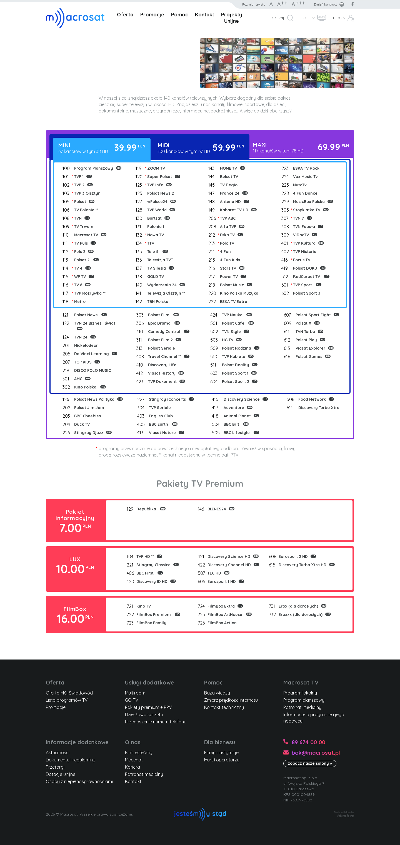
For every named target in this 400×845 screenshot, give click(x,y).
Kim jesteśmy (138, 752)
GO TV (308, 17)
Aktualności (57, 752)
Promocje (152, 14)
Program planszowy (303, 700)
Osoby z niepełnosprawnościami (79, 781)
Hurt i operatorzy (221, 760)
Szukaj (278, 17)
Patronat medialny (302, 707)
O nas (133, 742)
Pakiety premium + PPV (148, 707)
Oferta (125, 14)
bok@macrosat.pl (316, 752)
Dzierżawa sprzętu (144, 714)
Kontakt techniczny (224, 707)
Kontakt (204, 14)
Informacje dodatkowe (77, 742)
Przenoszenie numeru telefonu (155, 721)
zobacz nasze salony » (310, 763)
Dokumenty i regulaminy (70, 760)
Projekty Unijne (231, 17)
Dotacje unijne (60, 774)
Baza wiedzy (217, 693)
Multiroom (135, 693)
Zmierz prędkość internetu (231, 700)
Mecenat (134, 760)
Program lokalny (300, 693)
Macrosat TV (301, 682)
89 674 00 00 (308, 742)
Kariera (132, 767)
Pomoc (179, 14)
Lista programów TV (67, 700)
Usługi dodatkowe (149, 682)
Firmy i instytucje (221, 752)
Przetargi (55, 767)
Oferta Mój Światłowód (69, 693)
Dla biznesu (219, 742)
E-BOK (339, 17)
